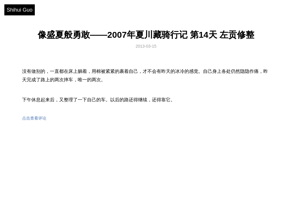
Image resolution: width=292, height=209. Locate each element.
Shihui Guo (19, 10)
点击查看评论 (34, 118)
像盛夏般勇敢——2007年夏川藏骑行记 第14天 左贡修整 (146, 34)
